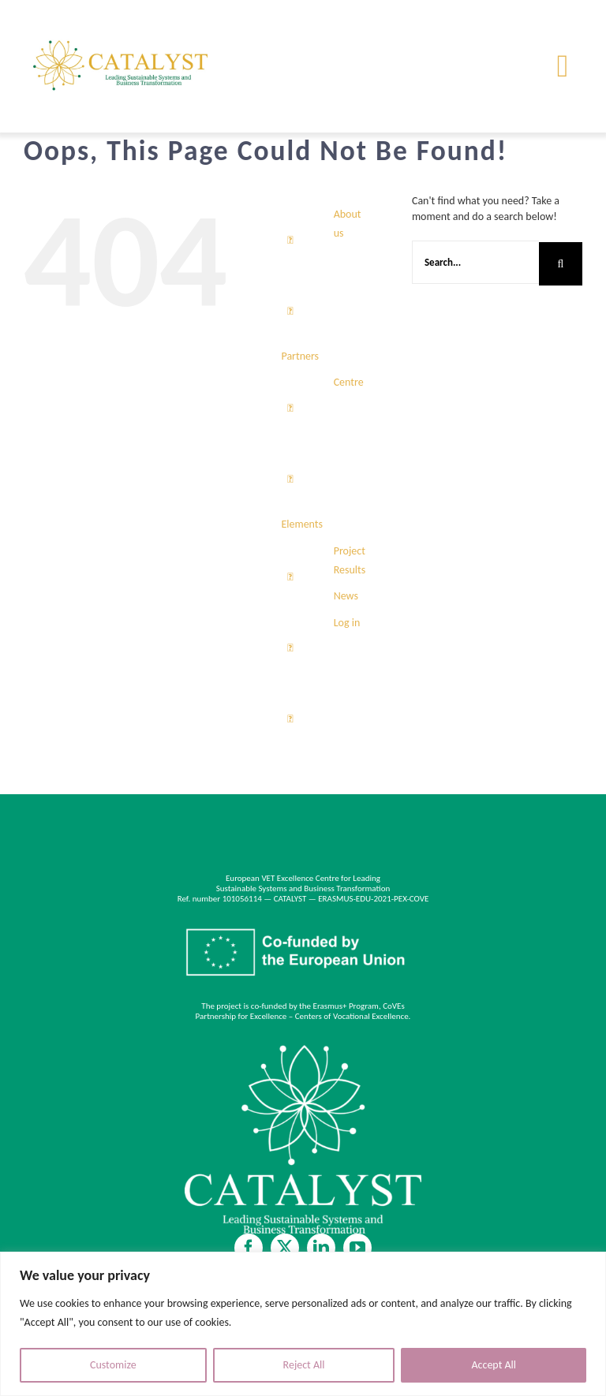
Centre (349, 382)
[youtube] (357, 1248)
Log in (347, 622)
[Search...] (475, 262)
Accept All (493, 1365)
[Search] (560, 264)
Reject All (304, 1365)
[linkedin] (321, 1248)
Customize (113, 1365)
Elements (302, 524)
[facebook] (248, 1248)
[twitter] (285, 1248)
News (346, 596)
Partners (300, 356)
